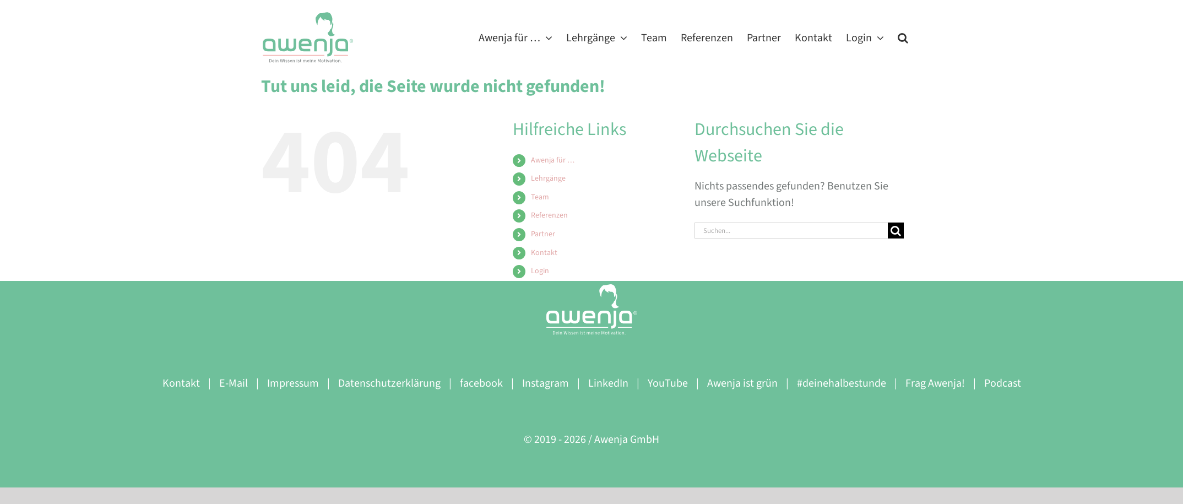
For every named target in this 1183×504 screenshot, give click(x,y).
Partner (543, 234)
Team (540, 197)
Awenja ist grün (742, 383)
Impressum (293, 383)
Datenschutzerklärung (389, 383)
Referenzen (549, 215)
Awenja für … (552, 160)
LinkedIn (608, 383)
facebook (481, 383)
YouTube (668, 383)
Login (540, 271)
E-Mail (233, 383)
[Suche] (896, 231)
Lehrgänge (548, 178)
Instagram (545, 383)
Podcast (1002, 383)
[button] (903, 37)
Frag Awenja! (935, 383)
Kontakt (544, 252)
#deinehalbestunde (841, 383)
